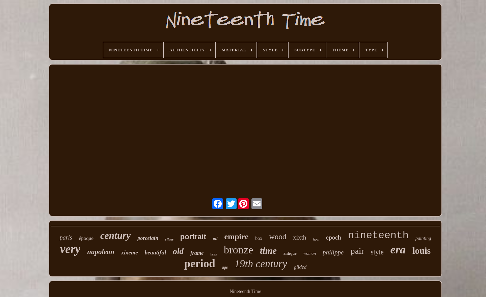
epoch (333, 237)
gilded (300, 267)
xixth (299, 237)
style (377, 252)
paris (66, 237)
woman (309, 253)
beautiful (155, 252)
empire (236, 236)
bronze (238, 250)
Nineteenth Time (245, 291)
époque (86, 238)
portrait (193, 236)
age (225, 267)
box (258, 238)
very (70, 249)
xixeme (129, 252)
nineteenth (378, 235)
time (268, 250)
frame (197, 253)
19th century (261, 264)
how (316, 239)
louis (421, 251)
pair (357, 251)
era (398, 249)
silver (169, 239)
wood (277, 236)
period (199, 263)
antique (290, 253)
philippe (333, 252)
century (115, 235)
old (178, 251)
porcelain (147, 238)
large (213, 254)
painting (423, 238)
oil (215, 238)
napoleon (100, 252)
